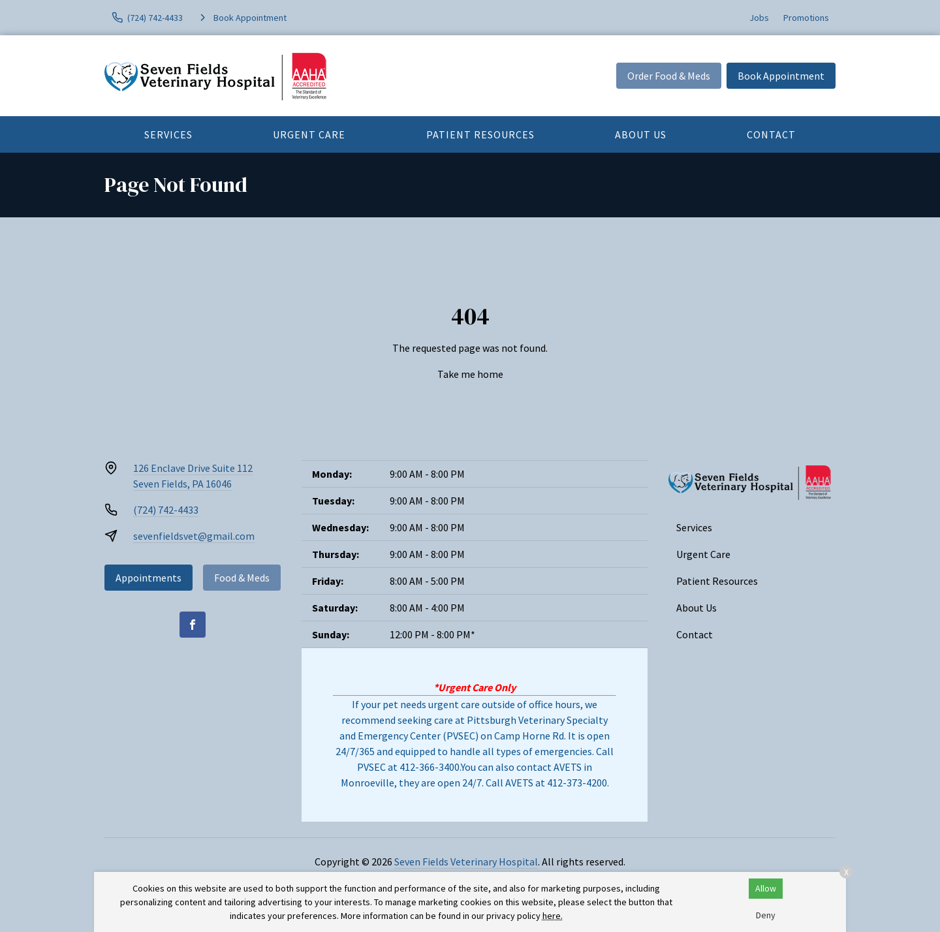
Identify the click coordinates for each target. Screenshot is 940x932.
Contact (771, 134)
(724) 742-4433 (165, 509)
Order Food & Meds (668, 75)
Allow (765, 888)
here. (552, 916)
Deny (766, 915)
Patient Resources (480, 134)
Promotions (806, 17)
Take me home (470, 374)
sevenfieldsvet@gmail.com (194, 535)
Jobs (759, 17)
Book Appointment (781, 75)
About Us (640, 134)
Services (168, 134)
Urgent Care (309, 134)
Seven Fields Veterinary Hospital (466, 861)
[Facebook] (193, 625)
